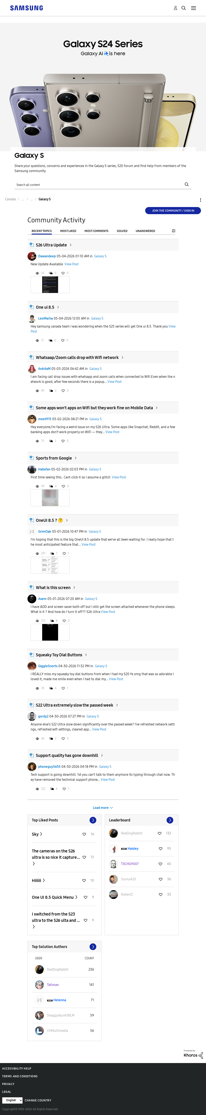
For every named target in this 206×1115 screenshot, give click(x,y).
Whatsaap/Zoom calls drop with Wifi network (77, 357)
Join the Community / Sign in (173, 210)
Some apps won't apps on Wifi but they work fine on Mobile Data (94, 407)
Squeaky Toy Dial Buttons (59, 654)
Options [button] (193, 200)
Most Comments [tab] (96, 231)
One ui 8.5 (45, 307)
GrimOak (44, 532)
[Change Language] (12, 1100)
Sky (35, 834)
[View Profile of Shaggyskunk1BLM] (60, 1015)
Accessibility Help (16, 1068)
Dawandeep (47, 256)
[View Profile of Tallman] (53, 985)
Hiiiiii (37, 880)
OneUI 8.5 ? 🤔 (49, 520)
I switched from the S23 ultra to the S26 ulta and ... (56, 917)
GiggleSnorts (47, 666)
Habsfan (44, 469)
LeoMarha (45, 318)
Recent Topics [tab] (42, 231)
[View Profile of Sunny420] (128, 879)
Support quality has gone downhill (67, 755)
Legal (6, 1092)
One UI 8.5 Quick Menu (53, 897)
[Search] (103, 184)
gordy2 (43, 716)
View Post (71, 264)
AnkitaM (44, 369)
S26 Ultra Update (51, 244)
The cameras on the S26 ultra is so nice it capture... (56, 854)
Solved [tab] (122, 231)
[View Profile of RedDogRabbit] (131, 833)
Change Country (38, 1100)
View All (64, 820)
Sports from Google (54, 458)
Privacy (8, 1084)
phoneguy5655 (49, 767)
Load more (101, 808)
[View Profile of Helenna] (59, 1000)
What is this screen (53, 587)
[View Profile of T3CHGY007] (130, 864)
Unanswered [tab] (145, 231)
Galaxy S (100, 256)
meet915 (44, 419)
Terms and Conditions (20, 1076)
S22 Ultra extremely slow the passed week (74, 705)
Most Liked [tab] (68, 231)
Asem (42, 599)
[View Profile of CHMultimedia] (57, 1031)
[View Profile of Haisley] (133, 849)
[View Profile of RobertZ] (127, 894)
